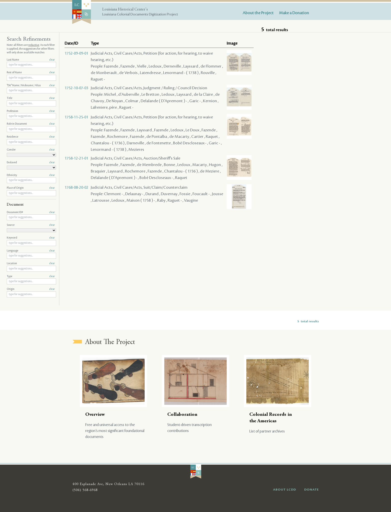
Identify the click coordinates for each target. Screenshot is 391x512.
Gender (31, 150)
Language (31, 251)
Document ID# (31, 212)
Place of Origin (31, 188)
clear (52, 59)
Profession (31, 111)
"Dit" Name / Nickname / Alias (31, 85)
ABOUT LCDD (284, 489)
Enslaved (31, 162)
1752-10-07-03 (76, 88)
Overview (95, 414)
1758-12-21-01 (76, 158)
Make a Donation (294, 13)
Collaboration (182, 414)
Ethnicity (31, 175)
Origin (31, 289)
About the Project (258, 13)
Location (31, 263)
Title (31, 98)
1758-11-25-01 (76, 117)
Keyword (31, 238)
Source (31, 225)
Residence (31, 137)
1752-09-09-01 (76, 53)
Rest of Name (31, 72)
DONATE (311, 489)
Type (31, 276)
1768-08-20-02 (76, 187)
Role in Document (31, 124)
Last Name (31, 60)
